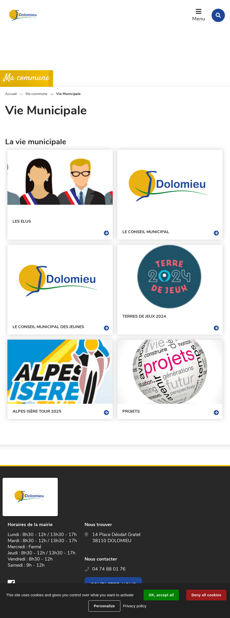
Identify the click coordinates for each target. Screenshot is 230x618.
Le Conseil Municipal (145, 231)
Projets (131, 411)
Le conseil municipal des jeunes (48, 326)
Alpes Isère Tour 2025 (37, 411)
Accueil (11, 93)
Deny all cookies (206, 595)
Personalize (104, 606)
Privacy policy (134, 606)
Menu (198, 18)
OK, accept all (161, 595)
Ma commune (36, 93)
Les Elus (22, 221)
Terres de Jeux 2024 (144, 316)
